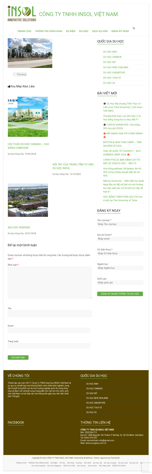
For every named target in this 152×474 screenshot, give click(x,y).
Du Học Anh (123, 463)
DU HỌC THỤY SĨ (112, 77)
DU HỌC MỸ (109, 62)
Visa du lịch (92, 465)
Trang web (13, 341)
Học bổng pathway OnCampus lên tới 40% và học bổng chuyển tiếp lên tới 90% (122, 172)
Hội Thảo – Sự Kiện (74, 463)
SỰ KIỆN (70, 31)
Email (10, 325)
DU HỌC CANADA (112, 57)
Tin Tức (62, 463)
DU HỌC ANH (110, 51)
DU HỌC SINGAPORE (114, 72)
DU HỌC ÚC (109, 83)
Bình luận (13, 264)
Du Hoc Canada (110, 463)
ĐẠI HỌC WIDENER (19, 227)
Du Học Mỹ (97, 463)
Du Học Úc (134, 463)
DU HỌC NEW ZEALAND (115, 67)
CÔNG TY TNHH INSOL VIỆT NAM (78, 14)
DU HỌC (83, 31)
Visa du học (81, 465)
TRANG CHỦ (24, 31)
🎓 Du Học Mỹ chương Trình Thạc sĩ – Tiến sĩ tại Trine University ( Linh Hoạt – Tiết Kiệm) (123, 107)
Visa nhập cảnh (104, 465)
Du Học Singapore (54, 465)
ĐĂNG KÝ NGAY (120, 31)
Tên (9, 308)
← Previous (20, 74)
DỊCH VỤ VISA (100, 31)
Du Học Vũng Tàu (16, 154)
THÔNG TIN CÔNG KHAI (48, 31)
